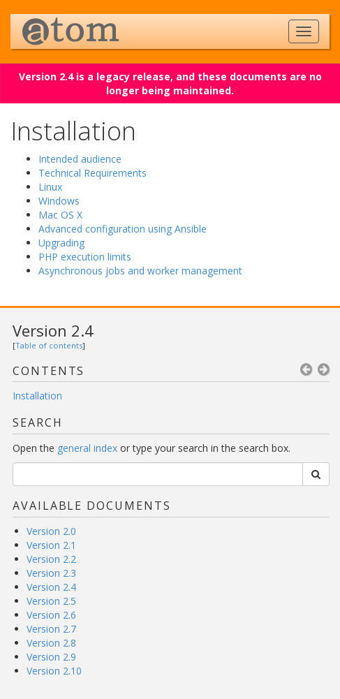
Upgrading (61, 242)
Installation (37, 395)
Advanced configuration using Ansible (122, 228)
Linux (50, 186)
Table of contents (48, 345)
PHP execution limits (84, 256)
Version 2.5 (51, 601)
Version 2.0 (51, 531)
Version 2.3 (51, 573)
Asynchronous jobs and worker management (140, 270)
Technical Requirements (92, 172)
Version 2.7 (51, 628)
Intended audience (79, 158)
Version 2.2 (51, 559)
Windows (59, 200)
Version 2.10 (54, 670)
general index (87, 448)
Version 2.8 (51, 642)
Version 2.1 (51, 545)
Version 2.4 (53, 330)
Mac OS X (60, 214)
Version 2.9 (51, 656)
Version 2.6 (51, 614)
